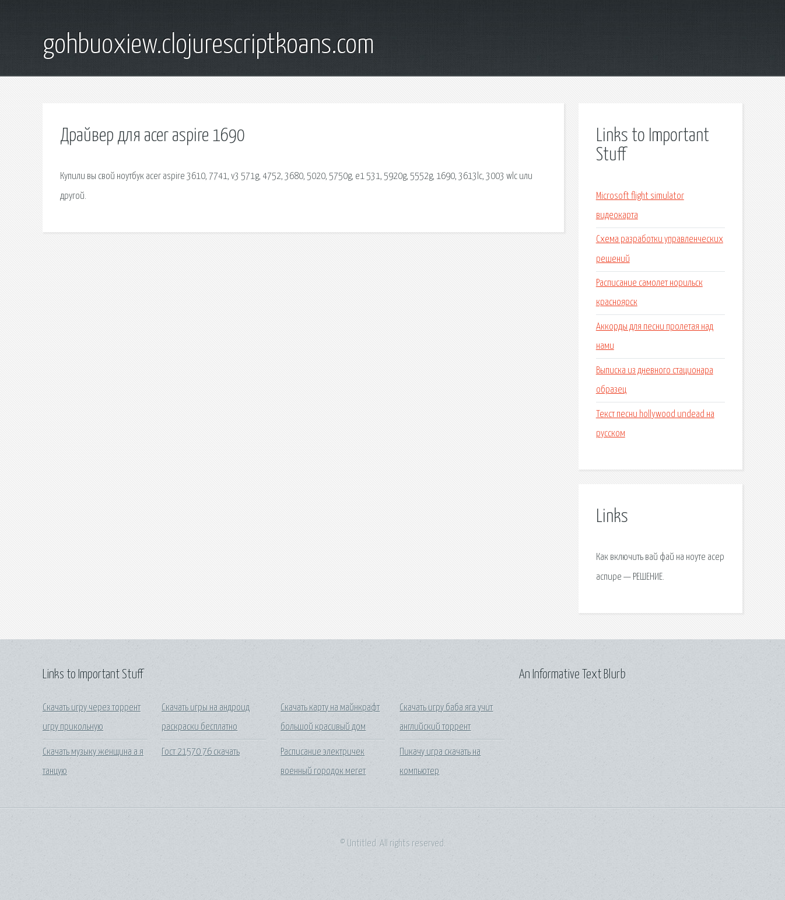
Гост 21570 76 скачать (201, 752)
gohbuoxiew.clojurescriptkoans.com (208, 45)
